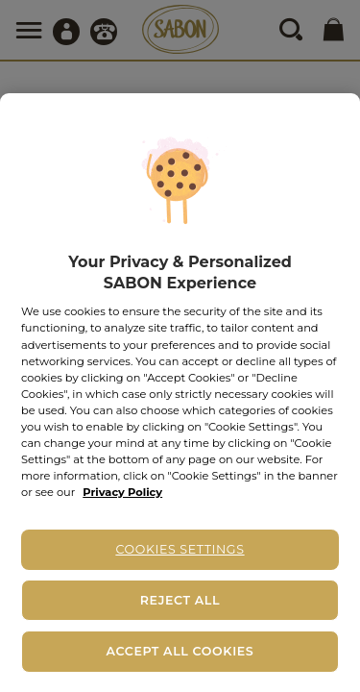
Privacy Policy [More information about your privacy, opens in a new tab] (122, 492)
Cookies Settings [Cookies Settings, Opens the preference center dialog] (179, 549)
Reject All (180, 600)
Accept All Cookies (180, 651)
